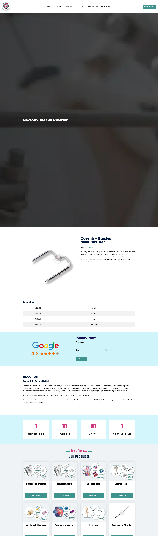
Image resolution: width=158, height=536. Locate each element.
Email (78, 350)
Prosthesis (93, 525)
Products (80, 6)
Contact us (105, 6)
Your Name (80, 342)
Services (69, 6)
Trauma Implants (64, 484)
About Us (59, 6)
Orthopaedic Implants (36, 484)
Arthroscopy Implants (64, 525)
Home (49, 6)
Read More (36, 495)
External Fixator (93, 247)
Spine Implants (93, 484)
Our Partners (93, 6)
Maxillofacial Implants (36, 525)
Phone (106, 350)
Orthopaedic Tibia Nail (122, 525)
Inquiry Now (149, 7)
